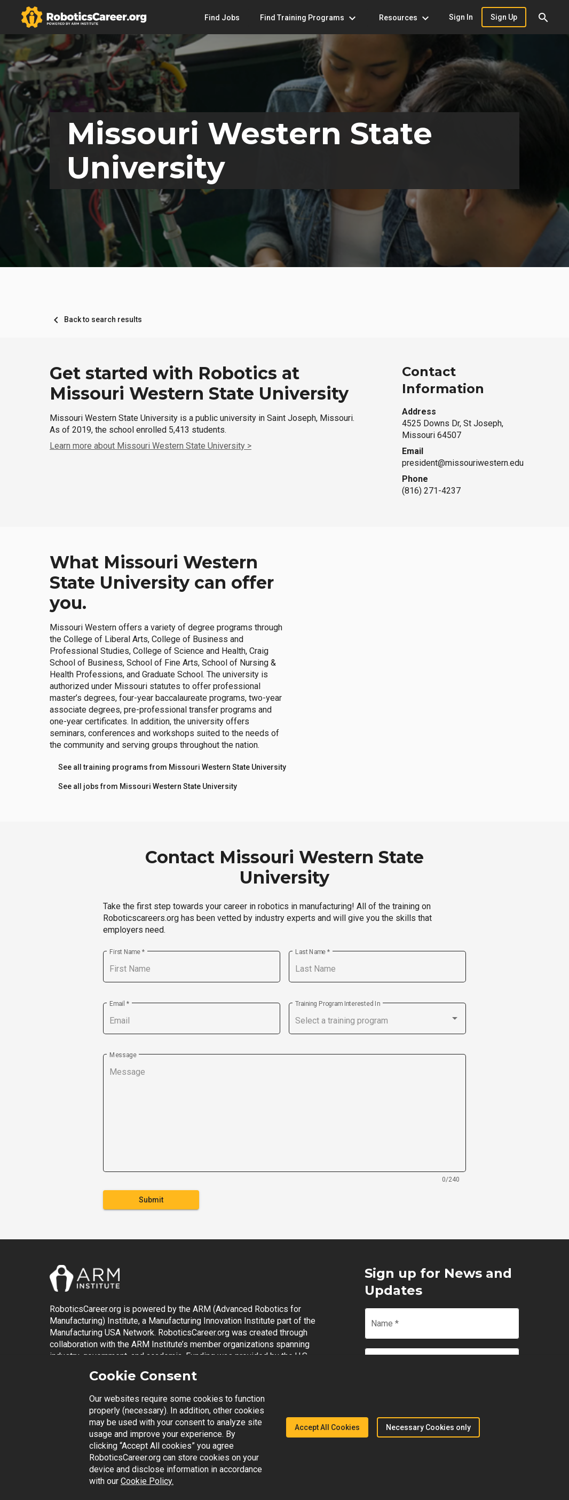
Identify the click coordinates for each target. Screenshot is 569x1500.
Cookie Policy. (147, 1481)
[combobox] (377, 1021)
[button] (543, 17)
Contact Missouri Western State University (284, 867)
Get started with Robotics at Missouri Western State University (199, 383)
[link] (172, 767)
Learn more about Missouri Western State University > (150, 446)
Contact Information (443, 380)
